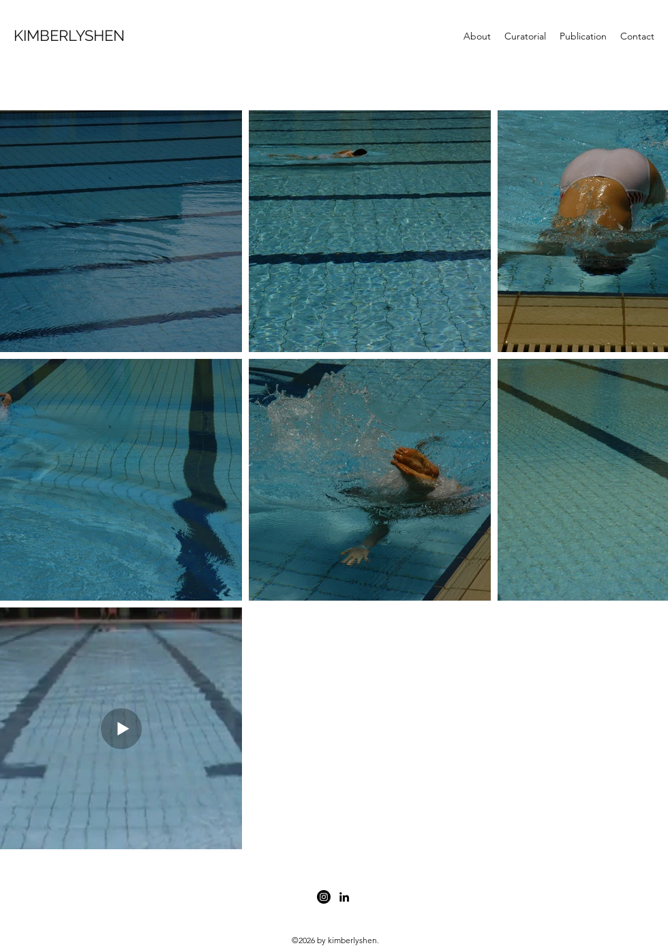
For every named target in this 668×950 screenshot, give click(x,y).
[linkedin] (344, 897)
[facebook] (324, 897)
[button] (525, 36)
